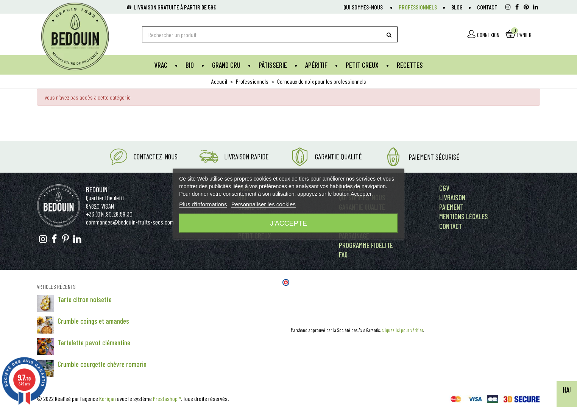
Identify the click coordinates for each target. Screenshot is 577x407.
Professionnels (418, 7)
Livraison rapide (246, 156)
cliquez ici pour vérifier (402, 330)
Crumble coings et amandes (93, 321)
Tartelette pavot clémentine (94, 342)
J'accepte (288, 223)
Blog (457, 7)
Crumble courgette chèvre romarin (102, 364)
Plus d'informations (203, 204)
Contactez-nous (156, 156)
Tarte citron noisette (85, 299)
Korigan (107, 398)
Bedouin (97, 189)
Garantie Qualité (338, 156)
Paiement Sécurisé (434, 157)
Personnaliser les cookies (263, 204)
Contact (487, 7)
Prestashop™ (167, 398)
